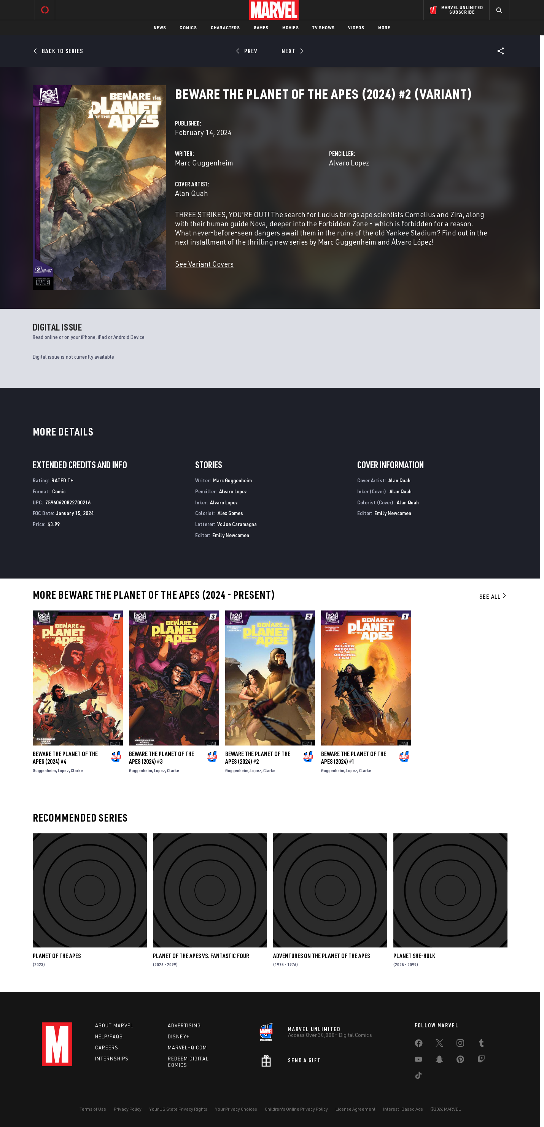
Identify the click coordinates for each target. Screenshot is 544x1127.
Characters (225, 27)
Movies (290, 27)
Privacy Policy (128, 1109)
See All (493, 596)
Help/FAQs (109, 1036)
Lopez (63, 770)
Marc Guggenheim (204, 162)
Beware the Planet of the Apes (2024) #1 (353, 757)
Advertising (184, 1025)
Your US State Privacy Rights (178, 1109)
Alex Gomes (230, 513)
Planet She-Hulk (414, 956)
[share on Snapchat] (439, 1061)
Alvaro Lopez (349, 162)
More (384, 27)
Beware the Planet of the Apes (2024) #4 (65, 757)
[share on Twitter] (439, 1044)
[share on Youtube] (418, 1061)
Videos (356, 27)
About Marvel (114, 1025)
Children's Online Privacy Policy (296, 1109)
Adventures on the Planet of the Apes (321, 956)
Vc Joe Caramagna (237, 524)
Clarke (77, 770)
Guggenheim (44, 770)
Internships (112, 1058)
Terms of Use (93, 1109)
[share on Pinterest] (460, 1061)
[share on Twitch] (481, 1061)
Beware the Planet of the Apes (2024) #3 (161, 757)
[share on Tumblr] (481, 1044)
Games (261, 27)
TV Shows (323, 27)
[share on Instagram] (460, 1044)
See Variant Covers (204, 263)
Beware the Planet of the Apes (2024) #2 (257, 757)
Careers (106, 1047)
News (160, 27)
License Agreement (355, 1109)
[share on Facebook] (419, 1045)
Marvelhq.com (187, 1047)
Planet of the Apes (57, 956)
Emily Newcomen (230, 535)
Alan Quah (191, 193)
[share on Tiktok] (418, 1077)
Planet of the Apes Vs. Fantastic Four (201, 956)
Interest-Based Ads (403, 1109)
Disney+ (178, 1036)
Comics (188, 27)
